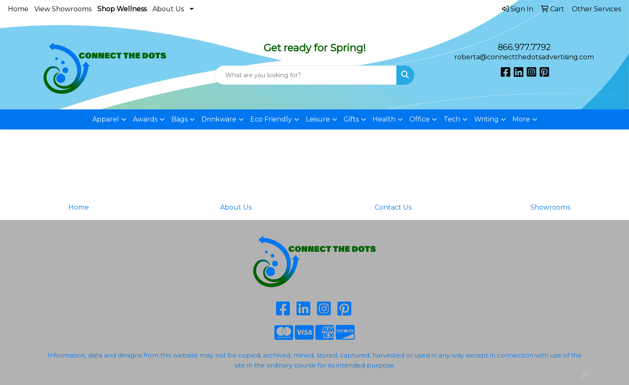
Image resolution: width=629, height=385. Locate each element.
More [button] (521, 119)
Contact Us (393, 207)
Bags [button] (179, 119)
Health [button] (384, 119)
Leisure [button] (318, 119)
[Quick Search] (306, 75)
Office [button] (419, 119)
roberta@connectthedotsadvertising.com (524, 57)
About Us (168, 9)
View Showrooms (62, 9)
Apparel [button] (105, 119)
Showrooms (550, 207)
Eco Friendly (271, 119)
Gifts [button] (351, 119)
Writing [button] (486, 119)
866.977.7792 (524, 47)
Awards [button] (145, 119)
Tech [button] (452, 119)
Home (18, 9)
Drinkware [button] (218, 119)
